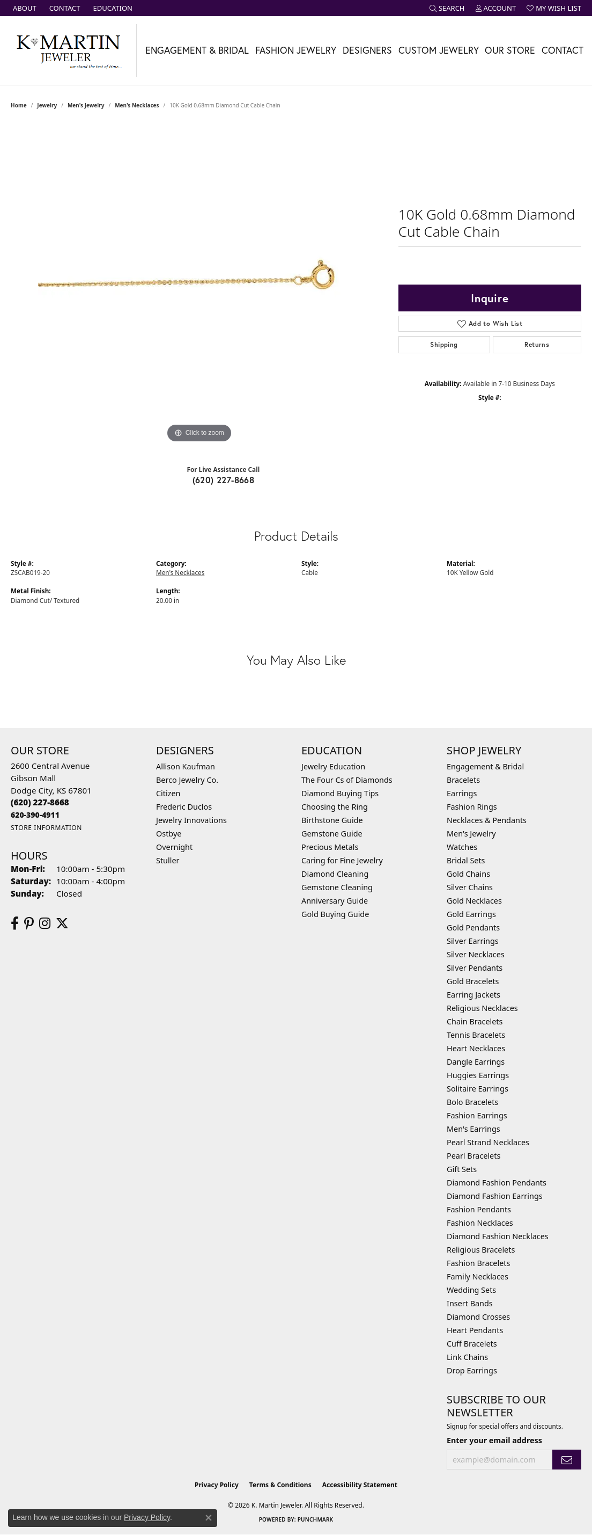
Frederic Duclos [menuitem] (184, 807)
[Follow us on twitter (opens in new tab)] (62, 923)
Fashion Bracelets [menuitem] (478, 1263)
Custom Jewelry (438, 50)
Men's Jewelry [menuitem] (471, 833)
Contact (562, 50)
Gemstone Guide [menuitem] (331, 833)
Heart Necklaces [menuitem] (476, 1048)
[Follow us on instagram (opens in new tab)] (44, 923)
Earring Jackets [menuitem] (473, 995)
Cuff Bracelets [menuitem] (472, 1343)
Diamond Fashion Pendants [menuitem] (496, 1182)
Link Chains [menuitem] (467, 1357)
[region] (199, 284)
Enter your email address (494, 1440)
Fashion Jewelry (295, 50)
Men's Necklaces (137, 105)
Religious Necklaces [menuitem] (482, 1008)
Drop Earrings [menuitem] (472, 1370)
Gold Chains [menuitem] (468, 874)
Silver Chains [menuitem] (470, 887)
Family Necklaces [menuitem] (477, 1276)
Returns (536, 344)
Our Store (510, 50)
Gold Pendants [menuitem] (473, 927)
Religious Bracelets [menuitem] (481, 1250)
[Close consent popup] (208, 1518)
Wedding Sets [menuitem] (471, 1290)
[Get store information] (46, 827)
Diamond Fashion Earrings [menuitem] (495, 1196)
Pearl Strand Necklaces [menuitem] (488, 1142)
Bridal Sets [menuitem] (466, 860)
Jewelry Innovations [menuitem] (191, 820)
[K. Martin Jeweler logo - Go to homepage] (68, 50)
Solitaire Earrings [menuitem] (477, 1088)
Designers (367, 50)
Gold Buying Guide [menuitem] (335, 914)
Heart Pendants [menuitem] (475, 1330)
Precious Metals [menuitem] (329, 847)
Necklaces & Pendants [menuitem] (487, 820)
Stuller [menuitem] (167, 860)
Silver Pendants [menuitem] (474, 968)
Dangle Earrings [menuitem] (476, 1062)
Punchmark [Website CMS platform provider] (316, 1519)
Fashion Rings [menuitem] (472, 807)
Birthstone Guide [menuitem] (332, 820)
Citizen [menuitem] (168, 793)
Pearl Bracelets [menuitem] (473, 1156)
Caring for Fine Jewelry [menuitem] (342, 860)
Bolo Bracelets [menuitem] (472, 1102)
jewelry (47, 105)
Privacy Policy (217, 1484)
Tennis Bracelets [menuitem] (476, 1035)
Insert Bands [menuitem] (470, 1303)
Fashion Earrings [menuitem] (477, 1115)
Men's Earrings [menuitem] (473, 1129)
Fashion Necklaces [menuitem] (480, 1223)
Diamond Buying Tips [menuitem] (340, 793)
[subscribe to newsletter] (566, 1459)
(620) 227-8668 (224, 479)
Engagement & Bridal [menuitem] (485, 766)
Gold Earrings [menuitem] (471, 914)
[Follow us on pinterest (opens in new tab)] (29, 923)
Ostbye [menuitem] (168, 833)
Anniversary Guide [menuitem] (334, 901)
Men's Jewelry (86, 105)
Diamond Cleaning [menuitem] (334, 874)
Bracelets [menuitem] (463, 780)
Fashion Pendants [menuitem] (479, 1209)
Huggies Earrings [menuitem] (478, 1075)
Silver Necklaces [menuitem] (476, 954)
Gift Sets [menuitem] (462, 1169)
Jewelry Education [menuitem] (333, 766)
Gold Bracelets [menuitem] (473, 981)
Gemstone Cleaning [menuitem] (337, 887)
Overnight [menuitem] (174, 847)
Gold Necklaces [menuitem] (474, 901)
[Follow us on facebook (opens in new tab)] (15, 923)
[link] (23, 8)
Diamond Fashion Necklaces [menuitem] (498, 1236)
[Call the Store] (40, 802)
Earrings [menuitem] (462, 793)
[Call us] (35, 815)
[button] (447, 8)
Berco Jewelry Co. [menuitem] (187, 780)
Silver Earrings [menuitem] (473, 941)
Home (19, 105)
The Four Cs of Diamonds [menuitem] (347, 780)
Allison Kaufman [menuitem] (185, 766)
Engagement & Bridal (197, 50)
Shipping (443, 344)
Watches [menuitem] (462, 847)
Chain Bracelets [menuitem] (474, 1021)
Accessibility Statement (359, 1484)
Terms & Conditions (280, 1484)
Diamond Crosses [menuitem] (478, 1317)
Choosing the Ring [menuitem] (334, 807)
